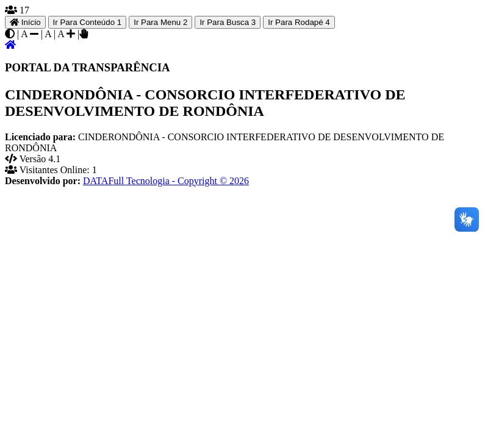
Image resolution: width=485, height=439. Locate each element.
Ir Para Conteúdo (87, 22)
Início (25, 22)
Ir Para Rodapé (299, 22)
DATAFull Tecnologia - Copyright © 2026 (166, 181)
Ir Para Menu (160, 22)
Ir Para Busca (227, 22)
